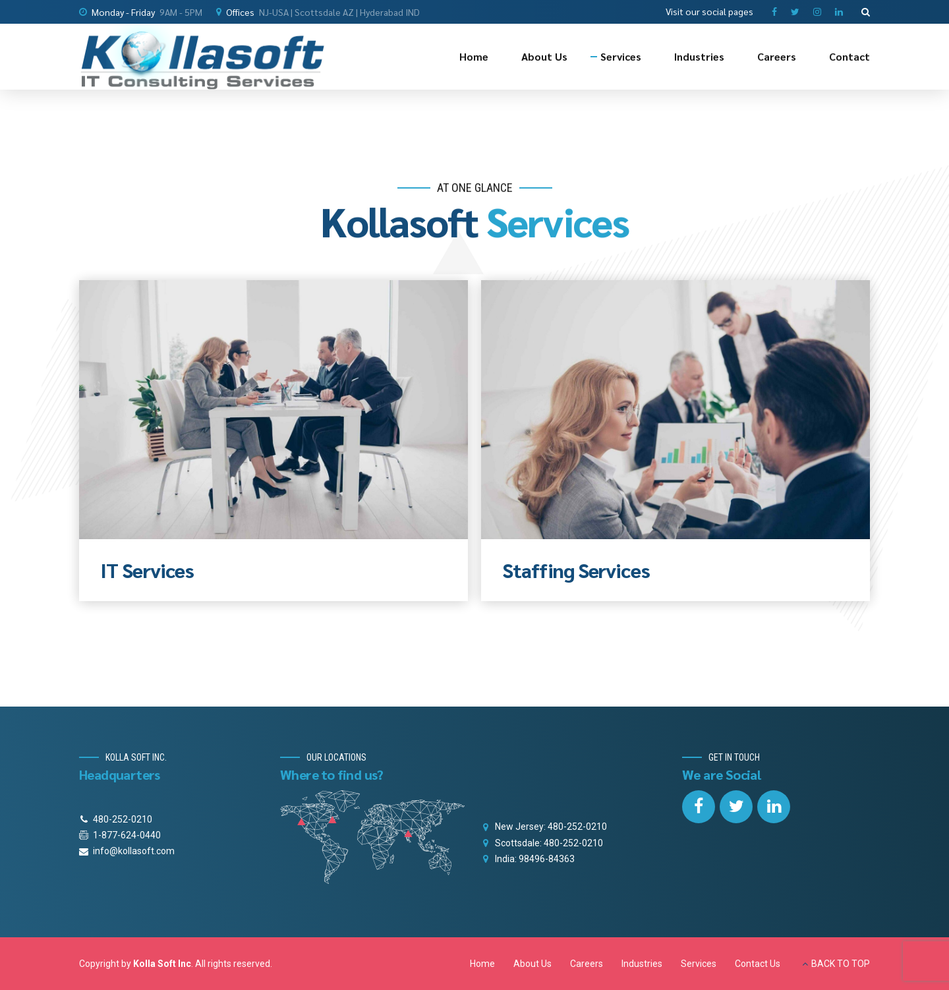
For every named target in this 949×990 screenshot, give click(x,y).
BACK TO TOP (840, 963)
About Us (544, 56)
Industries (699, 56)
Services (620, 56)
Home (473, 56)
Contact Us (757, 963)
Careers (776, 56)
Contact (849, 56)
